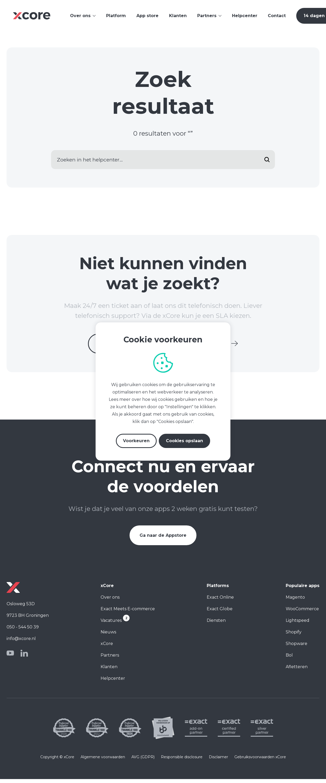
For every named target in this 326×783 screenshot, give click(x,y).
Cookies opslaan (184, 440)
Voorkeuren (136, 440)
